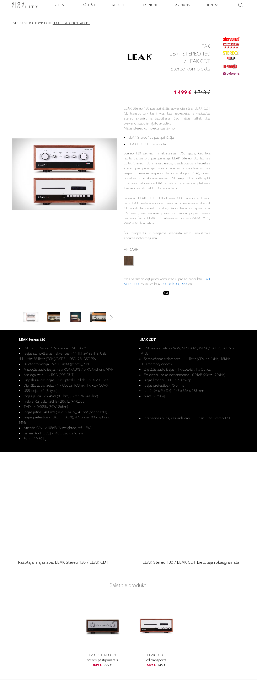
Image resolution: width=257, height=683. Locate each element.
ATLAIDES (119, 5)
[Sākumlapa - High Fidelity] (25, 5)
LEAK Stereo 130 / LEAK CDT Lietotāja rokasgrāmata (191, 562)
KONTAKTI (214, 5)
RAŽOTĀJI (88, 5)
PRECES (58, 5)
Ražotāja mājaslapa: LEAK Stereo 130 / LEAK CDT (63, 562)
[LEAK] (139, 58)
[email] (166, 294)
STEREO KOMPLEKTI (37, 23)
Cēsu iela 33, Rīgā (174, 284)
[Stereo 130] (102, 634)
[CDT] (156, 634)
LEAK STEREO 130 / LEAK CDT (71, 23)
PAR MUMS (182, 5)
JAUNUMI (150, 5)
